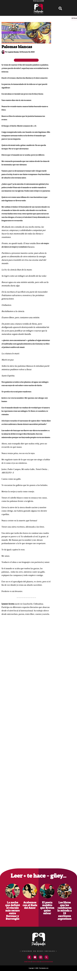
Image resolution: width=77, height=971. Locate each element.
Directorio (27, 962)
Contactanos (36, 962)
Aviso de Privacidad (47, 962)
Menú (75, 18)
